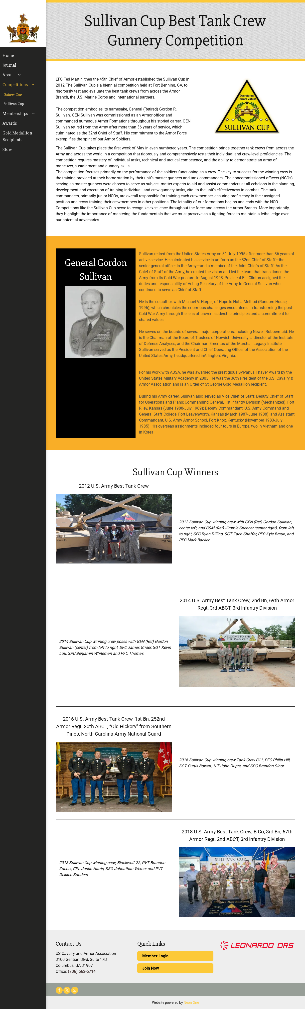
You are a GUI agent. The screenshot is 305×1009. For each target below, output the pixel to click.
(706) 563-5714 (82, 971)
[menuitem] (22, 55)
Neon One (191, 1003)
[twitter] (66, 991)
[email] (74, 991)
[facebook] (59, 991)
